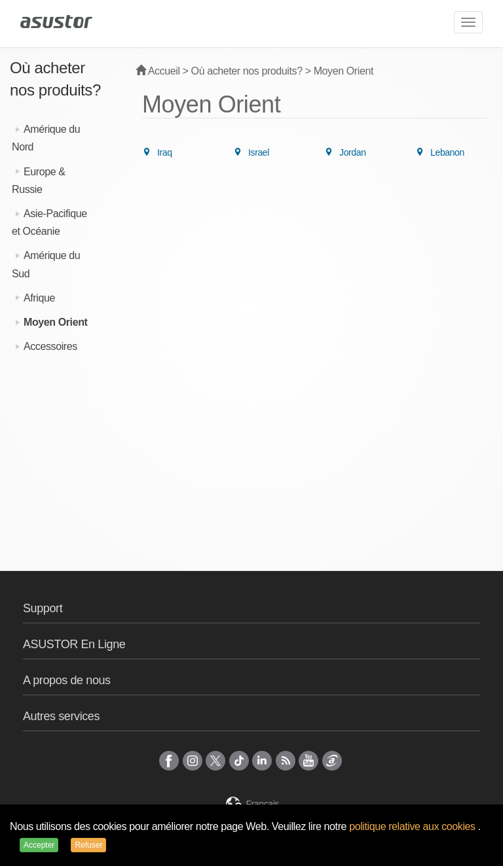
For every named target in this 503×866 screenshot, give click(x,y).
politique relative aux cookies (413, 826)
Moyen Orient (55, 322)
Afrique (39, 297)
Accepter (39, 845)
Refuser (88, 845)
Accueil (158, 71)
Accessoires (50, 346)
